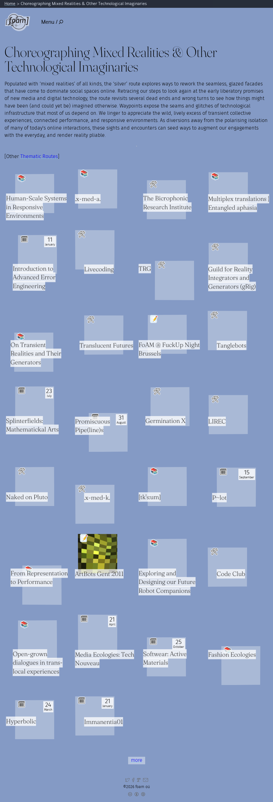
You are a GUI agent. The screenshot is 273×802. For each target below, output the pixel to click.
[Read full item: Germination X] (170, 406)
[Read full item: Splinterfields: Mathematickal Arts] (34, 406)
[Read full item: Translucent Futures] (103, 334)
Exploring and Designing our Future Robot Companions (167, 582)
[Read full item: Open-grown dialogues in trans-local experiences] (37, 639)
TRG (145, 269)
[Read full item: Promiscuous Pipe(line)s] (108, 432)
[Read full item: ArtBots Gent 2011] (97, 553)
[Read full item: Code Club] (227, 567)
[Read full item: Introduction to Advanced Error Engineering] (37, 254)
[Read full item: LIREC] (228, 414)
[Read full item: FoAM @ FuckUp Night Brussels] (167, 334)
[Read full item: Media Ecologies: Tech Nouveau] (97, 634)
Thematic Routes (39, 156)
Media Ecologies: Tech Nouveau (104, 659)
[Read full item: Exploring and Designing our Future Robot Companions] (167, 558)
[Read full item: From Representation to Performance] (42, 585)
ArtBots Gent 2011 (99, 574)
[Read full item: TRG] (174, 280)
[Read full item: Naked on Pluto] (34, 486)
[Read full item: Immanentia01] (94, 716)
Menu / (52, 22)
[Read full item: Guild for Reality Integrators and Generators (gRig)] (228, 262)
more (136, 760)
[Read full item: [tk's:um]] (167, 486)
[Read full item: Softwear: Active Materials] (166, 656)
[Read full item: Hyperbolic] (34, 719)
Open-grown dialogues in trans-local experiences (38, 662)
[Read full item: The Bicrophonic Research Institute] (166, 199)
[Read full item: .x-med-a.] (97, 189)
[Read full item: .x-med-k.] (94, 504)
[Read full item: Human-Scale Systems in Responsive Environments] (34, 193)
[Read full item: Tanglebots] (227, 330)
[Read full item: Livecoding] (94, 249)
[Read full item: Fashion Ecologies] (240, 665)
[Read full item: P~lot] (236, 487)
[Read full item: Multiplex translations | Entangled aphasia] (228, 191)
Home (9, 3)
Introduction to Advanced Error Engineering (34, 277)
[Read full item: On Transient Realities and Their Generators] (34, 352)
